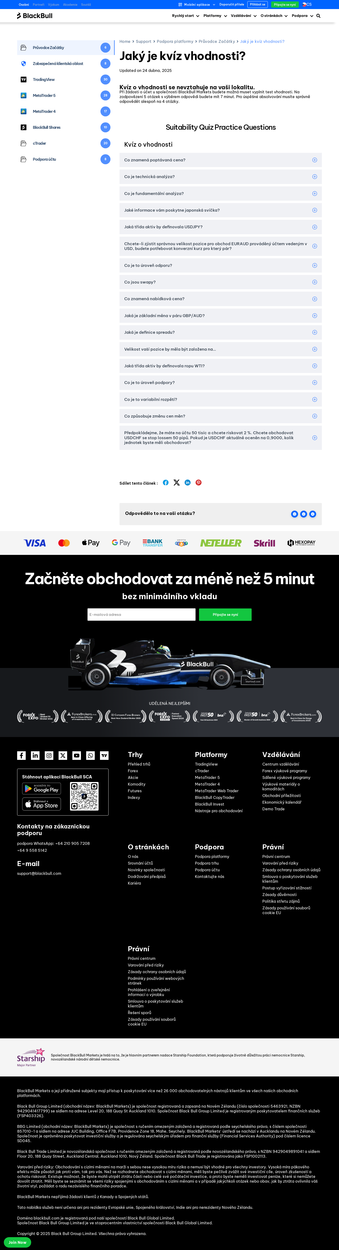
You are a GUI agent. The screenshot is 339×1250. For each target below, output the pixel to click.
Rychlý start (183, 15)
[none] (308, 4)
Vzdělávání (241, 15)
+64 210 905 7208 (72, 843)
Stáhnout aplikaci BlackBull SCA (57, 776)
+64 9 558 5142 (32, 850)
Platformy (212, 15)
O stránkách (271, 15)
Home (125, 41)
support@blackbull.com (39, 873)
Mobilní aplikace (197, 4)
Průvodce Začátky (217, 41)
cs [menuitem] (309, 4)
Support (144, 41)
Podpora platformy (175, 41)
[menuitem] (308, 4)
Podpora (300, 15)
